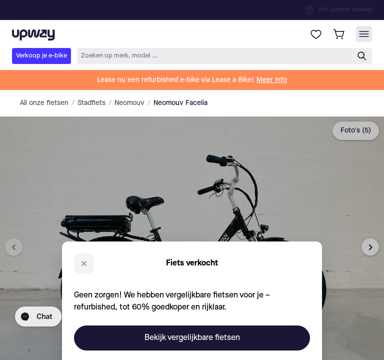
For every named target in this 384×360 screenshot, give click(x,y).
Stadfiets (92, 103)
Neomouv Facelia (181, 103)
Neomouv (129, 103)
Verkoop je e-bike (41, 55)
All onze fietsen (44, 103)
